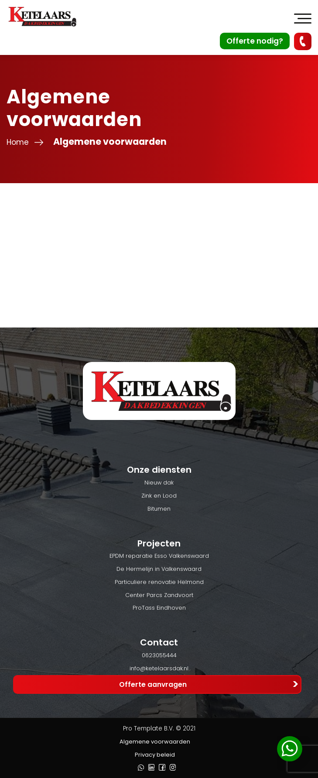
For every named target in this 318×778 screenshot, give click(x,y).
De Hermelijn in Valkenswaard (159, 569)
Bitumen (159, 508)
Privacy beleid (155, 754)
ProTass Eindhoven (159, 607)
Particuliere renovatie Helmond (159, 582)
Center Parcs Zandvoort (159, 595)
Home (18, 142)
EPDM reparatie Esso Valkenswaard (159, 556)
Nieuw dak (159, 482)
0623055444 (159, 655)
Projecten (159, 543)
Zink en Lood (159, 495)
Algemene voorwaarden (155, 741)
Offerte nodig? (254, 41)
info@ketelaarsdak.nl (159, 668)
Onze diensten (159, 470)
